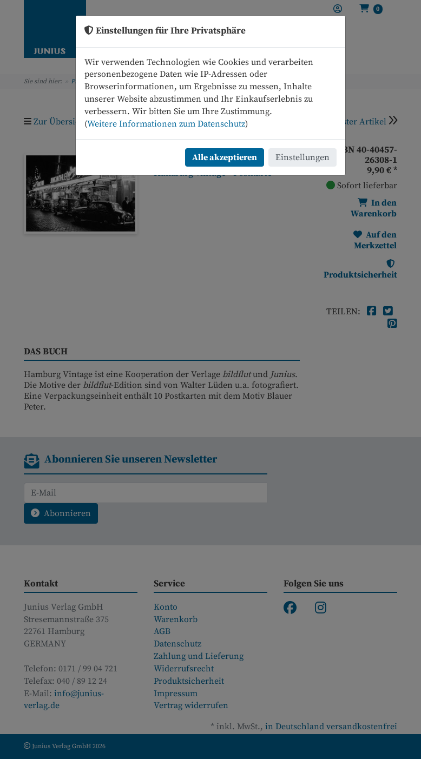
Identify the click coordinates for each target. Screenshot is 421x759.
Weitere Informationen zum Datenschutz (166, 123)
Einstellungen (302, 157)
